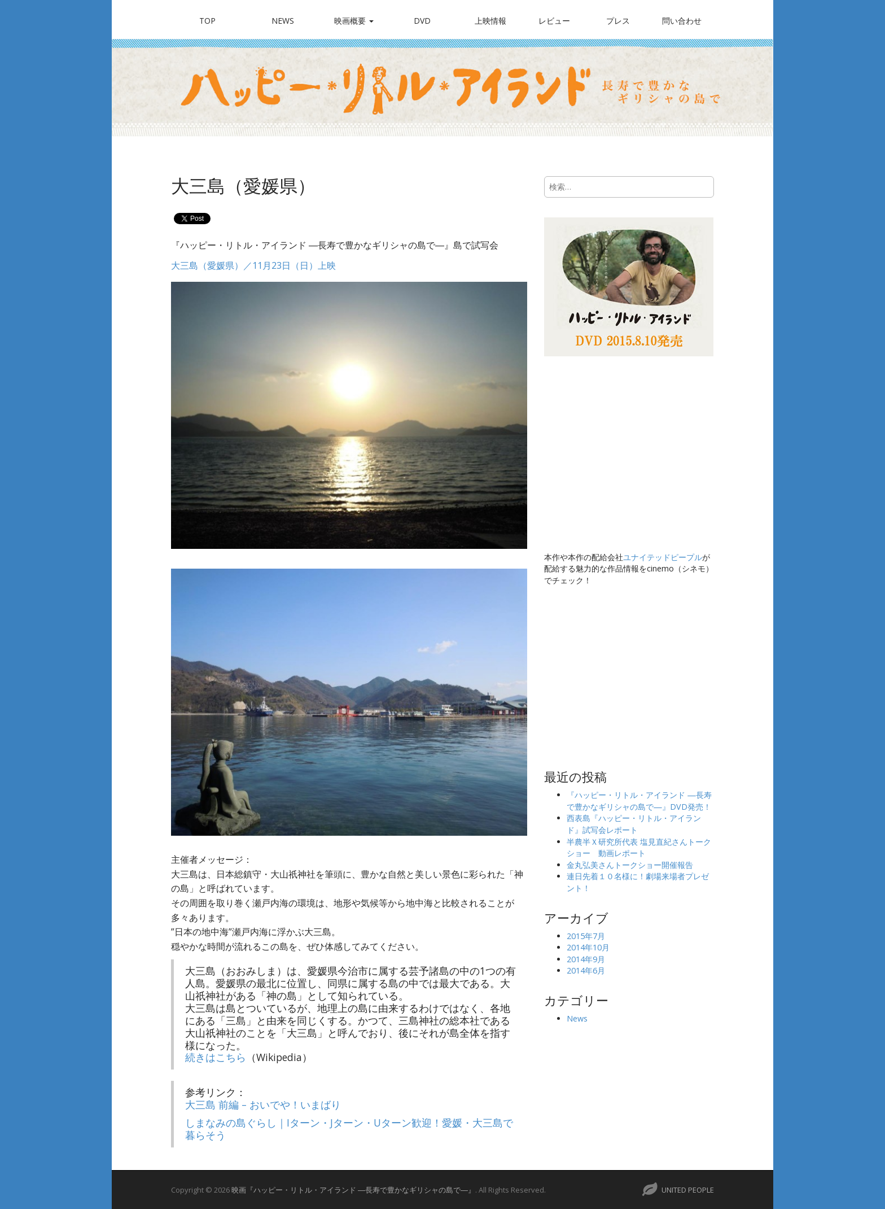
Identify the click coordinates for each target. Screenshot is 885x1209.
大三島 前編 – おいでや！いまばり (263, 1104)
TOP (207, 20)
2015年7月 (586, 936)
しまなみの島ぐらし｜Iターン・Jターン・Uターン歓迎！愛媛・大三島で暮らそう (349, 1129)
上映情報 (490, 20)
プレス (618, 20)
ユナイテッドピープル (662, 557)
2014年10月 (588, 947)
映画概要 (354, 20)
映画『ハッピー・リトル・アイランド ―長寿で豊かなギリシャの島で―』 (353, 1190)
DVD (422, 20)
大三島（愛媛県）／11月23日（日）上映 (253, 265)
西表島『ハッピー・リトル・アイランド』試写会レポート (634, 824)
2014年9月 (586, 959)
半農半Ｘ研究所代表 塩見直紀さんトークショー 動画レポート (639, 847)
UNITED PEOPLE (687, 1190)
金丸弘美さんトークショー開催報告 (630, 864)
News (282, 20)
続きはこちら (215, 1057)
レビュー (554, 20)
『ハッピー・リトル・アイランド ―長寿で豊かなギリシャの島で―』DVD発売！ (639, 800)
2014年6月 (586, 970)
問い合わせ (682, 20)
